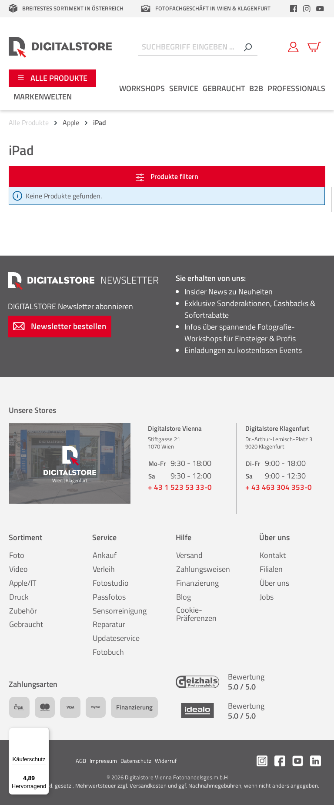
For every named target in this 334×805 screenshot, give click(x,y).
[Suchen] (247, 47)
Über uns (274, 583)
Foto (16, 555)
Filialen (271, 569)
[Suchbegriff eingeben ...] (188, 47)
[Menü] (44, 732)
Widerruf (166, 760)
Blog (183, 597)
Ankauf (105, 555)
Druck (19, 597)
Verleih (104, 569)
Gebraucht (26, 624)
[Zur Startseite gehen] (60, 46)
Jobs (267, 597)
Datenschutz (135, 760)
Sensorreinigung (120, 611)
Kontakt (273, 555)
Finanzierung (197, 583)
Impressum (103, 760)
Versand (189, 555)
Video (18, 569)
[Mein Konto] (293, 47)
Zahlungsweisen (203, 569)
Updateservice (116, 638)
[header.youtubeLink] (320, 8)
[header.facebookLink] (293, 8)
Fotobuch (108, 652)
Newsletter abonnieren (70, 306)
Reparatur (109, 624)
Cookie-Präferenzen (196, 614)
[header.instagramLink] (307, 8)
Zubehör (23, 611)
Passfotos (109, 597)
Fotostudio (111, 583)
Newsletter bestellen (59, 326)
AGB (81, 760)
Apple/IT (22, 583)
